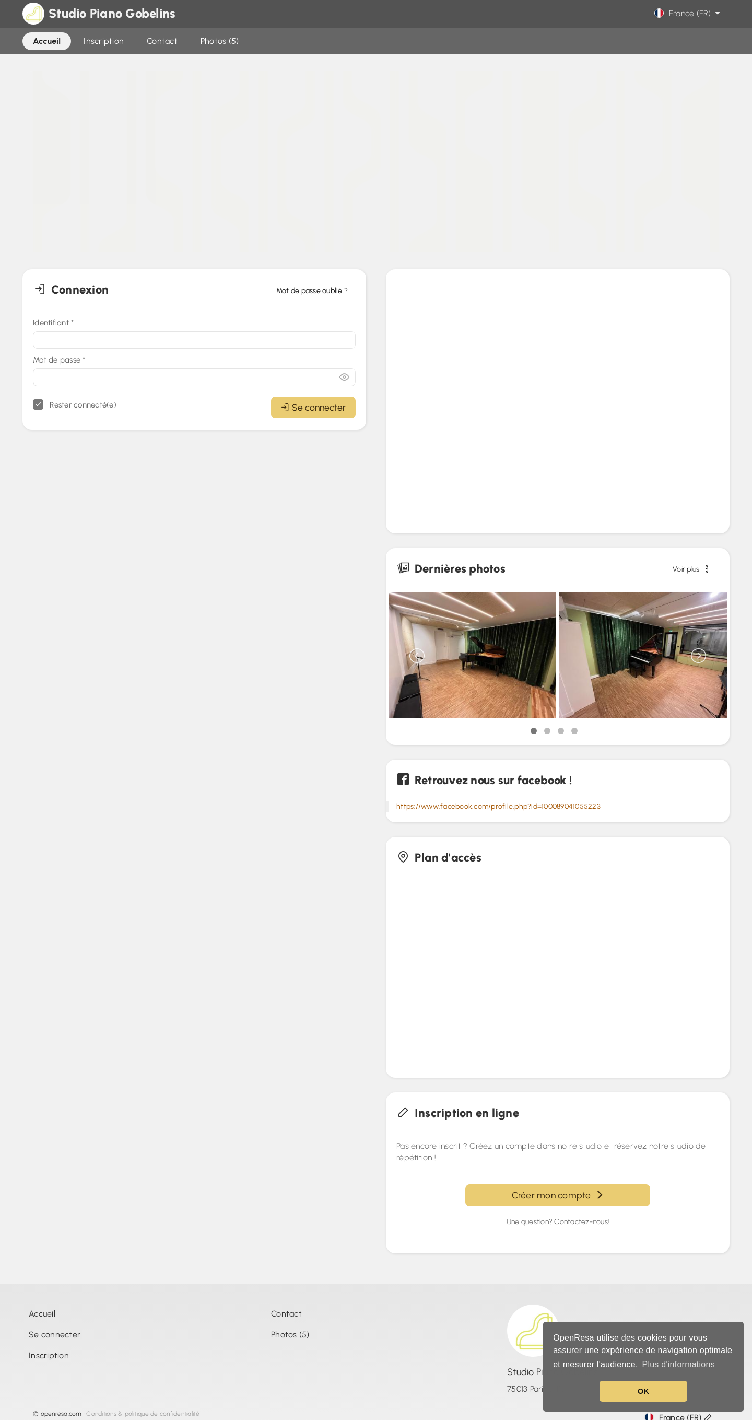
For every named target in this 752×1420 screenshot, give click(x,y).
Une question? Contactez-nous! (558, 1221)
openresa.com (61, 1413)
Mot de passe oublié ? (312, 290)
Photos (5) (290, 1335)
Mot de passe (59, 360)
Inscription (49, 1355)
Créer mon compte (558, 1195)
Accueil (42, 1314)
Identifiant (53, 323)
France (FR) (688, 13)
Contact (286, 1314)
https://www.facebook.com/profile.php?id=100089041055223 (498, 806)
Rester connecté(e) (74, 404)
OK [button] (643, 1391)
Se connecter (313, 407)
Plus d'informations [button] (678, 1364)
